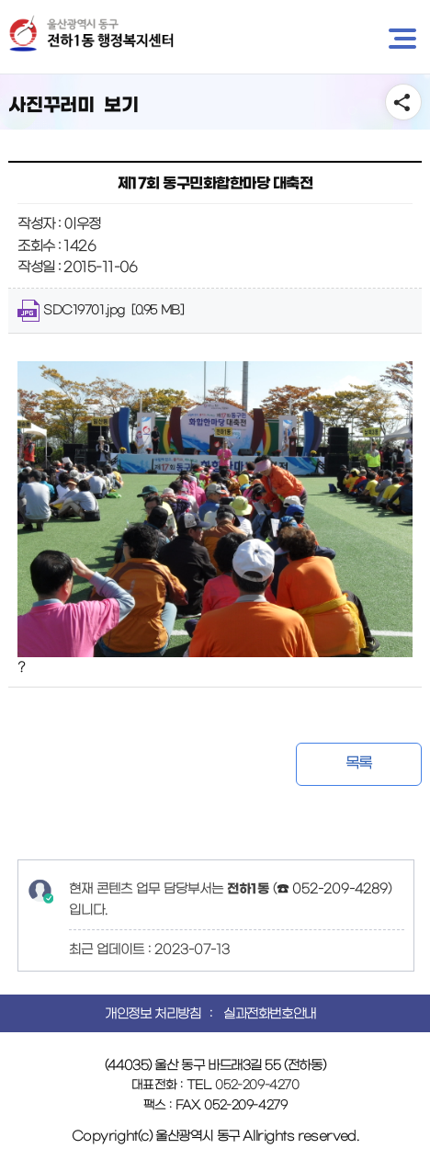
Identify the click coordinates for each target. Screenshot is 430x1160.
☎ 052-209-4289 (332, 888)
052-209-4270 (257, 1085)
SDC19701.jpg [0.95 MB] (100, 311)
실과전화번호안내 (269, 1013)
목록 (358, 763)
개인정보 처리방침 (152, 1013)
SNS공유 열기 (403, 102)
